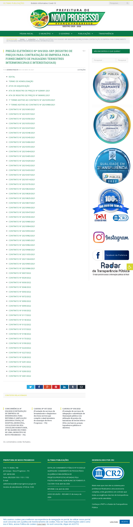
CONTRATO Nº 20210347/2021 (22, 128)
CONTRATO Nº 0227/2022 (20, 352)
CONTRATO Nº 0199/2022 (20, 343)
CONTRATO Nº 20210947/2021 (22, 212)
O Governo (64, 33)
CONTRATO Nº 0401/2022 (20, 376)
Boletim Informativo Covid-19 (43, 3)
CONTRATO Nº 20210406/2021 (22, 142)
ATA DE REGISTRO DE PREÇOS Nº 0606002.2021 (29, 95)
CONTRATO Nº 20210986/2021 (22, 268)
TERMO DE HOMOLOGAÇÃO (21, 81)
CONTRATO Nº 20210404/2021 (22, 151)
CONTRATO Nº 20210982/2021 (22, 235)
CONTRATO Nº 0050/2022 (20, 292)
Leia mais (41, 524)
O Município (45, 33)
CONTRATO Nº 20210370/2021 (22, 184)
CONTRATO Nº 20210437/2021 (22, 175)
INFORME (51, 489)
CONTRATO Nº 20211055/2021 (22, 254)
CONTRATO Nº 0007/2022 (20, 273)
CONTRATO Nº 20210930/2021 (22, 217)
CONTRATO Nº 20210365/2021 (22, 109)
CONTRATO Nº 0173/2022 (20, 338)
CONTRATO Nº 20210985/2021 (22, 240)
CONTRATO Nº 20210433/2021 (22, 170)
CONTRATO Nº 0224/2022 (20, 348)
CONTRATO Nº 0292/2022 (20, 366)
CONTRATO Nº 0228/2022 (20, 357)
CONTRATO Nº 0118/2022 (20, 320)
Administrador (12, 70)
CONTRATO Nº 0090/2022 (20, 301)
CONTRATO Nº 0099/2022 (20, 306)
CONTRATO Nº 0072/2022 (20, 296)
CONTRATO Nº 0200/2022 (20, 371)
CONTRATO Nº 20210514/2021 (22, 179)
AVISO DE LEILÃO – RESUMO (58, 494)
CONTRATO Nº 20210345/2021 (22, 137)
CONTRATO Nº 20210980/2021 (22, 221)
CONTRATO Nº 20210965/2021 (22, 263)
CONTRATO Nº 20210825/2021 (22, 198)
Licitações (81, 70)
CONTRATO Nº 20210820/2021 (22, 193)
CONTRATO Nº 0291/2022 (20, 362)
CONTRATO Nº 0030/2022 (20, 282)
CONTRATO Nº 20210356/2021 (22, 118)
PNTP (103, 504)
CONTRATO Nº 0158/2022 (20, 334)
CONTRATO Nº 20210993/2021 (22, 231)
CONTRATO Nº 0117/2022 (20, 315)
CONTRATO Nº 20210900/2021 (22, 207)
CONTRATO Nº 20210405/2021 (22, 156)
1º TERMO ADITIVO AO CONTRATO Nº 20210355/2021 (32, 100)
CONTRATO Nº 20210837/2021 (22, 203)
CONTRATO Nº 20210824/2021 (22, 189)
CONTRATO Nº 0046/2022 (20, 287)
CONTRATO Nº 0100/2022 (20, 310)
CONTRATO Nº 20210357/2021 (22, 114)
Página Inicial (26, 33)
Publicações (84, 33)
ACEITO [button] (124, 521)
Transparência (106, 33)
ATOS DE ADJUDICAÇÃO (19, 86)
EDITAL (12, 76)
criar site (107, 485)
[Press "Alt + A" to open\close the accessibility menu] (130, 267)
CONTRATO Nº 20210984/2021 (22, 226)
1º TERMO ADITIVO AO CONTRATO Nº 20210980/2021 (32, 104)
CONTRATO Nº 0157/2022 (20, 329)
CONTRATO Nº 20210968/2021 (22, 249)
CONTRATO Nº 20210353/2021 (22, 123)
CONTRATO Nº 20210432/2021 (22, 165)
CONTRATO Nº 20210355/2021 (22, 147)
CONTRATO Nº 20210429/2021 (22, 161)
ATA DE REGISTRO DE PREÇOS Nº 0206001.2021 (29, 90)
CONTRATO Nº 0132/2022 (20, 324)
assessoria (119, 489)
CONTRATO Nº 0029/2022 (20, 277)
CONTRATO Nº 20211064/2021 (22, 259)
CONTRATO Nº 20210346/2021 (22, 132)
